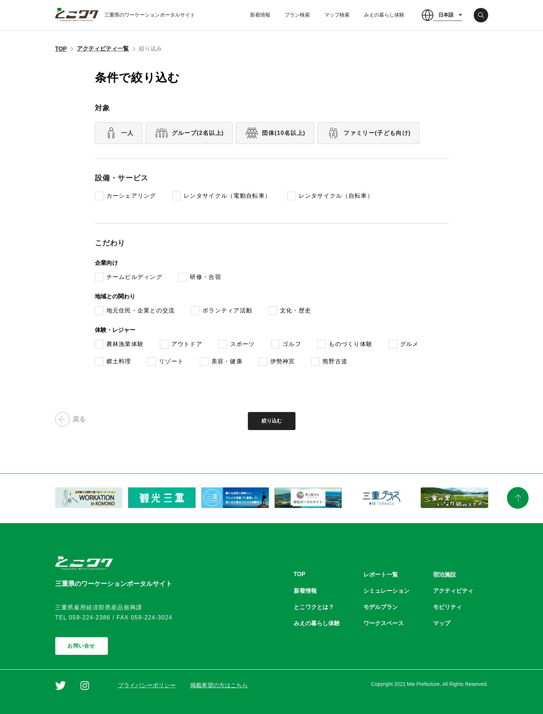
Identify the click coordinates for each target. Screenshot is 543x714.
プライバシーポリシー (147, 685)
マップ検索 (337, 15)
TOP (61, 49)
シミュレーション (386, 591)
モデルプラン (380, 607)
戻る (70, 419)
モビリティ (447, 607)
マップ (441, 623)
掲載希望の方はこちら (219, 685)
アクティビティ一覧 (103, 48)
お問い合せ (81, 646)
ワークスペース (383, 623)
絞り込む (272, 421)
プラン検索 (297, 15)
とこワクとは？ (314, 607)
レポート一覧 (380, 574)
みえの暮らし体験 (384, 15)
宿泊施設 (444, 574)
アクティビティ (453, 591)
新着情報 (260, 15)
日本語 (446, 15)
